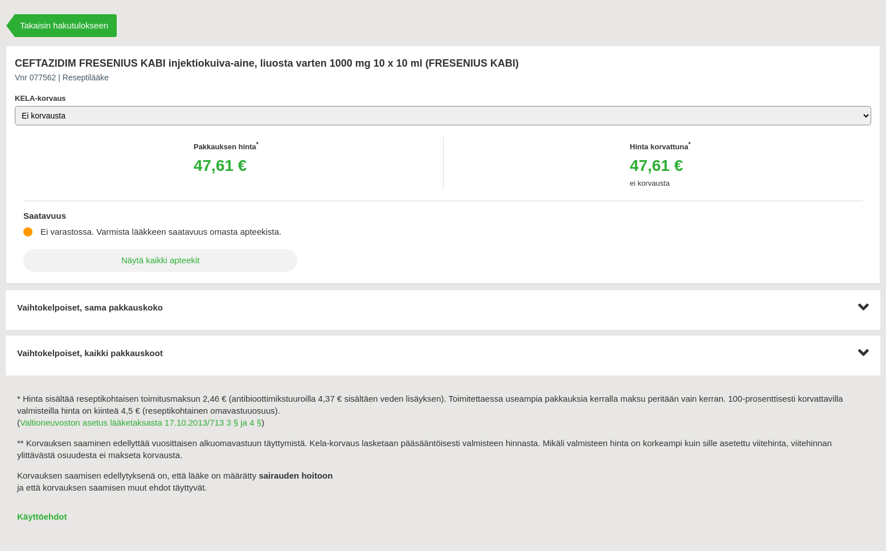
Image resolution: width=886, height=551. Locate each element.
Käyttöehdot (42, 516)
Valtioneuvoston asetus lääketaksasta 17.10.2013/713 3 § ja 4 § (140, 422)
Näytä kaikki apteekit (160, 260)
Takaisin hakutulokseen (64, 25)
